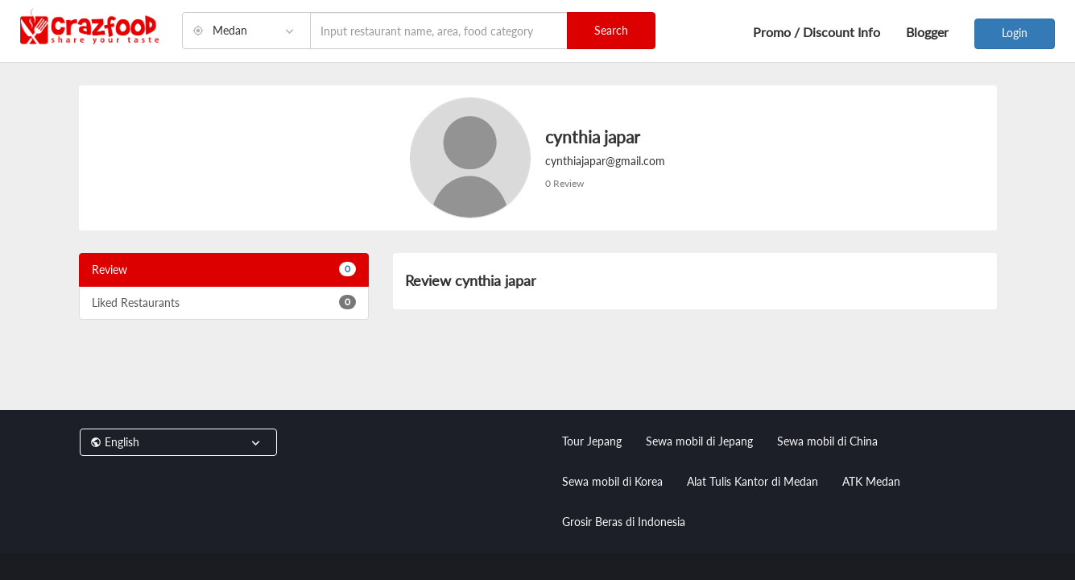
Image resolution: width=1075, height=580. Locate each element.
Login (1014, 32)
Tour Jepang (592, 441)
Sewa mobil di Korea (612, 481)
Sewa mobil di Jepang (699, 441)
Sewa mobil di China (827, 441)
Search (611, 30)
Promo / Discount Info (816, 31)
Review (224, 269)
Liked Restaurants (224, 302)
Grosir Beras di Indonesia (623, 521)
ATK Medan (871, 481)
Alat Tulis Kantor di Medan (752, 481)
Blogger (927, 31)
